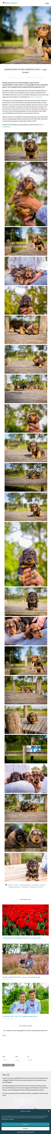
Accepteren (25, 1124)
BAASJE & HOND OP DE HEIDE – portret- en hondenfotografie (21, 977)
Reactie (5, 1035)
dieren (16, 884)
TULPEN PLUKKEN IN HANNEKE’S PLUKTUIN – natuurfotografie (21, 938)
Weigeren (25, 1128)
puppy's (40, 887)
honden (42, 884)
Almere (10, 884)
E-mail (17, 1056)
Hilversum (24, 1090)
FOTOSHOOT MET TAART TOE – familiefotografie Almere (19, 1016)
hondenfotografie (14, 887)
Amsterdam (43, 1088)
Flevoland (35, 884)
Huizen (42, 1090)
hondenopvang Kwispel (35, 97)
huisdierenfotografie (34, 77)
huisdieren (25, 887)
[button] (48, 1111)
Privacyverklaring (30, 1132)
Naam (4, 1056)
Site (28, 1056)
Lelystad (4, 1090)
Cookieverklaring (21, 1132)
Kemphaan (33, 887)
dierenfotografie (25, 884)
